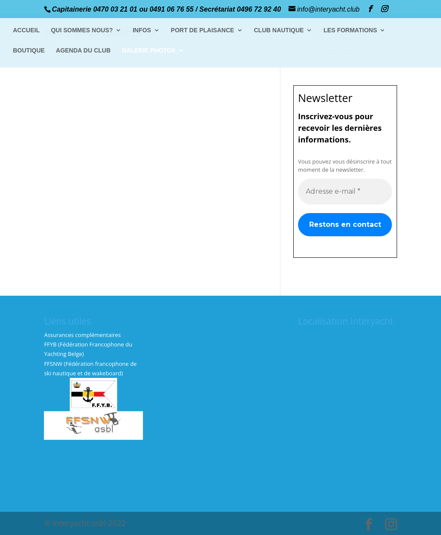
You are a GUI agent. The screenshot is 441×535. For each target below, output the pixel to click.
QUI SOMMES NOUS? (82, 30)
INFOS (142, 30)
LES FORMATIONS (350, 30)
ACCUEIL (26, 30)
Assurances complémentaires (82, 335)
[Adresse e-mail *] (345, 191)
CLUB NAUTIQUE (279, 30)
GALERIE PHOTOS (149, 50)
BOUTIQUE (29, 50)
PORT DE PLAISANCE (202, 30)
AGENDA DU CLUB (83, 50)
